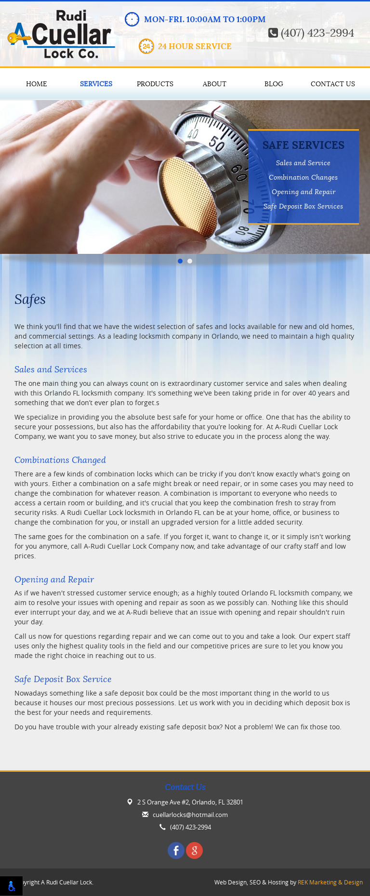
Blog (273, 83)
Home (36, 83)
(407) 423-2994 (311, 33)
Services (96, 83)
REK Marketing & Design (330, 882)
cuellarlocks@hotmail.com (190, 815)
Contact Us (333, 83)
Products (155, 83)
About (214, 83)
